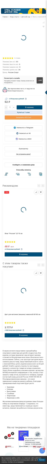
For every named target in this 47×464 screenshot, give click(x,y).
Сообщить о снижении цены (23, 165)
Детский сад (25, 17)
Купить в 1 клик (23, 112)
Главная (5, 17)
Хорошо (41, 460)
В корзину (29, 107)
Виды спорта (14, 17)
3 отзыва (17, 58)
